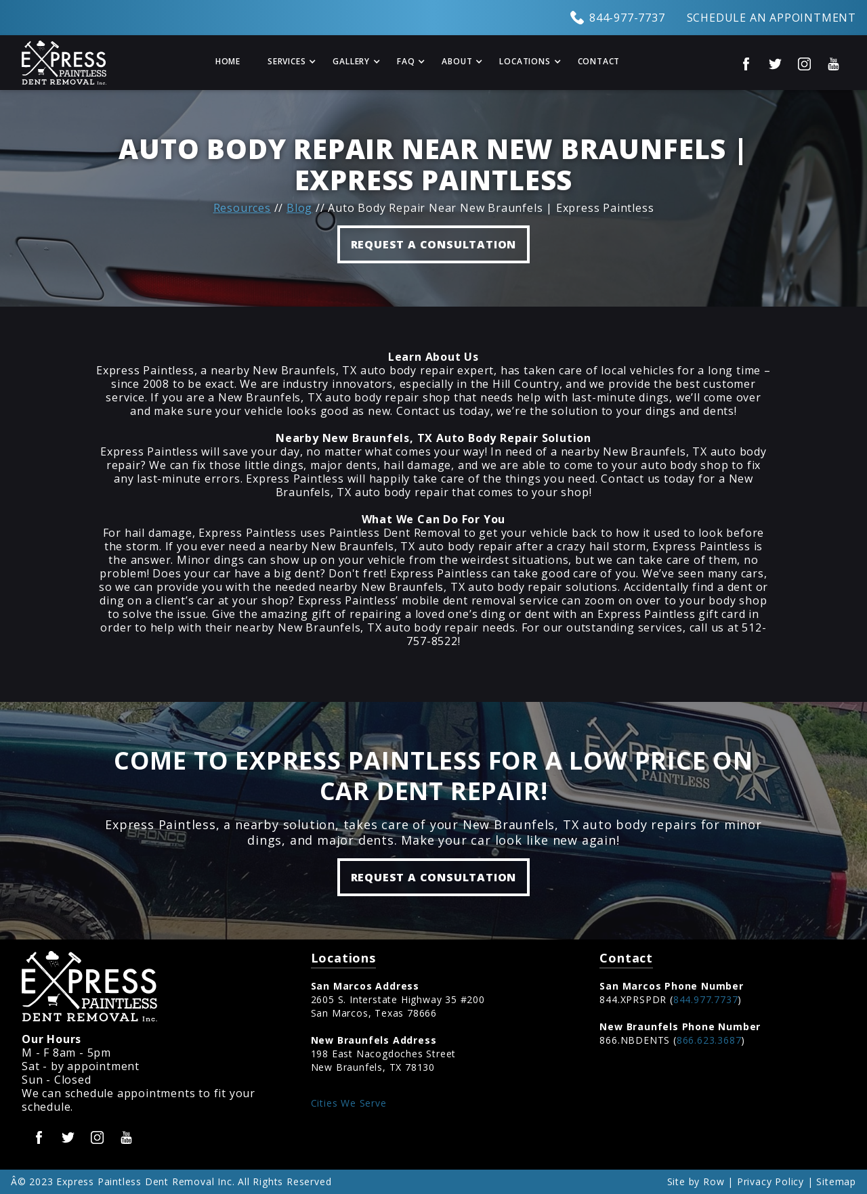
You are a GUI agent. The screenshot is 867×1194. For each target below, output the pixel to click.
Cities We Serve (349, 1103)
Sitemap (836, 1181)
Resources (242, 207)
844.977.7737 (705, 999)
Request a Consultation (434, 877)
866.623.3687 (709, 1040)
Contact (599, 61)
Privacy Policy (770, 1181)
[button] (286, 62)
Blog (299, 207)
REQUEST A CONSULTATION (434, 244)
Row (713, 1181)
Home (227, 61)
